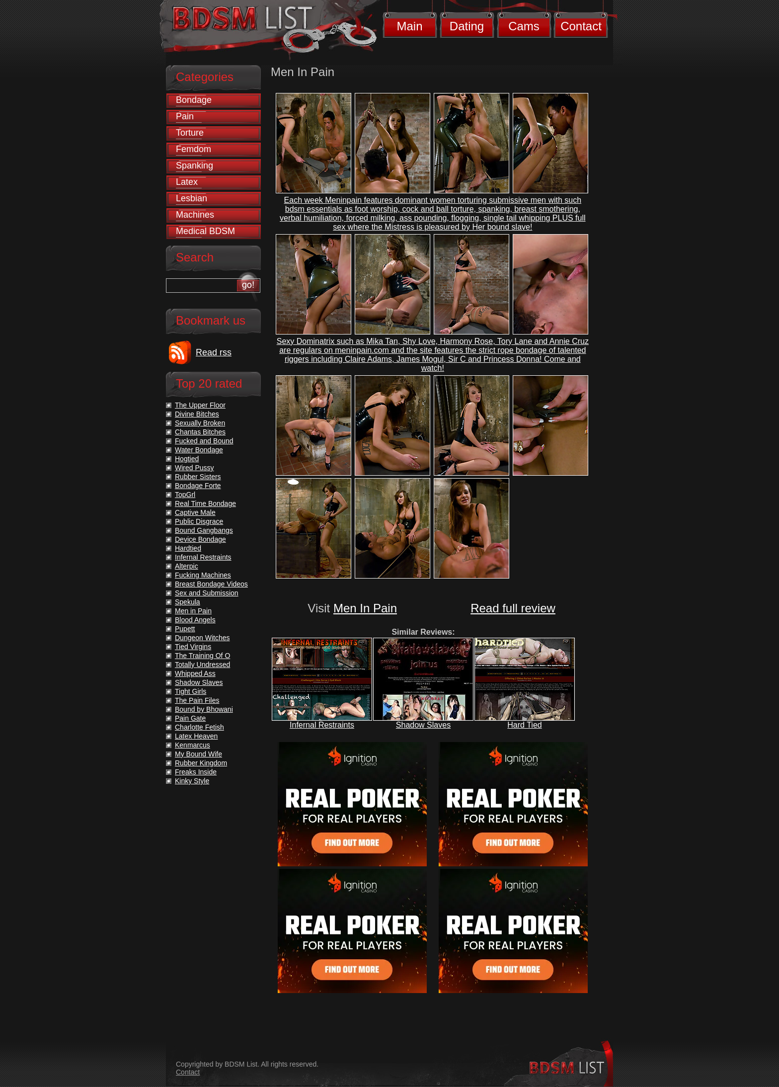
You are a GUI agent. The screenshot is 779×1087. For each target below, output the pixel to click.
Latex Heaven (196, 736)
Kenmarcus (192, 745)
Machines (195, 215)
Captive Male (195, 512)
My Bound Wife (198, 754)
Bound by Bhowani (204, 709)
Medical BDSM (205, 231)
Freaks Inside (196, 772)
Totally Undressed (202, 665)
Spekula (187, 602)
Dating (467, 26)
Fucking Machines (203, 575)
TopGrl (185, 495)
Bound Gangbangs (204, 530)
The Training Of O (202, 656)
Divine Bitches (197, 414)
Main (409, 26)
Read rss (214, 352)
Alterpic (186, 566)
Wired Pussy (194, 468)
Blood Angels (195, 620)
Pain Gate (190, 718)
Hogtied (187, 459)
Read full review (512, 608)
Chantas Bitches (200, 432)
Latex (187, 182)
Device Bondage (200, 539)
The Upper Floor (200, 405)
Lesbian (191, 198)
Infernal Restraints (322, 725)
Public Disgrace (199, 521)
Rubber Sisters (198, 477)
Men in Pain (193, 611)
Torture (190, 133)
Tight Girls (190, 691)
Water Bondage (199, 450)
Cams (524, 26)
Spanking (194, 165)
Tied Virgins (193, 647)
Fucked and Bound (204, 441)
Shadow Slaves (423, 725)
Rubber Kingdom (201, 763)
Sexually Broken (200, 423)
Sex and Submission (206, 593)
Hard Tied (524, 725)
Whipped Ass (195, 673)
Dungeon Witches (202, 638)
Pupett (185, 629)
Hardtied (188, 548)
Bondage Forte (198, 486)
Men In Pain (365, 608)
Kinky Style (192, 781)
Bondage (194, 100)
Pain (185, 116)
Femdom (193, 149)
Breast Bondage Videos (211, 584)
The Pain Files (197, 700)
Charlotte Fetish (199, 727)
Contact (581, 26)
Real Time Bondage (205, 503)
